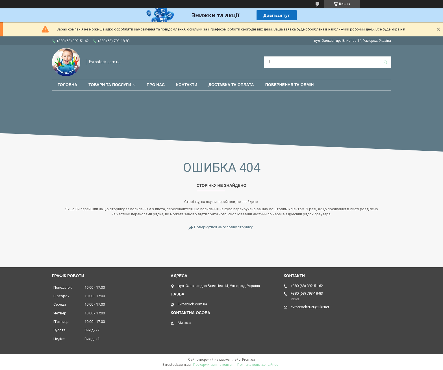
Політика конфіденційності (259, 365)
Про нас (156, 84)
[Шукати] (385, 62)
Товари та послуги (109, 84)
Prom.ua (248, 360)
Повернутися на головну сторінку (223, 227)
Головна (67, 84)
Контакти (186, 84)
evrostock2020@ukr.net (310, 307)
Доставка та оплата (231, 84)
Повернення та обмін (289, 84)
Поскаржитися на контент (214, 365)
